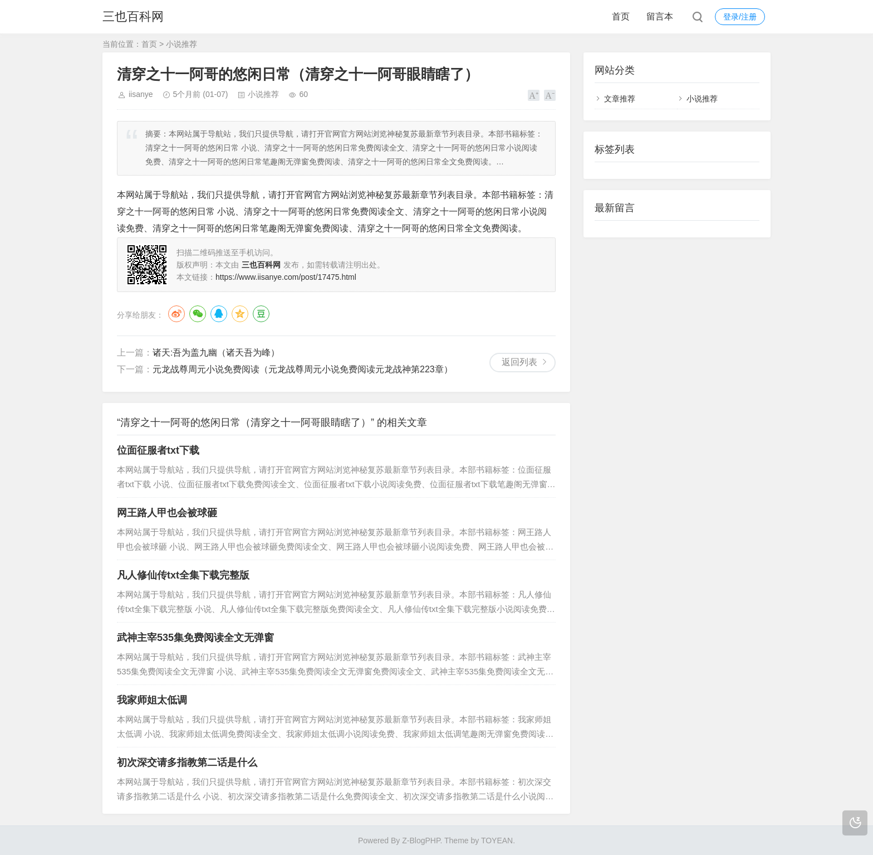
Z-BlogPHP (421, 840)
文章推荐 (619, 98)
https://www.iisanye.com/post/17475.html (285, 277)
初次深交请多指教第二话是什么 (187, 762)
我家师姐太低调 (152, 700)
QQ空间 (240, 313)
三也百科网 (133, 16)
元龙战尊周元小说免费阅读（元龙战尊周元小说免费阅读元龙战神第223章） (303, 369)
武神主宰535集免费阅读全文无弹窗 (195, 637)
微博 (176, 313)
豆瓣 (261, 313)
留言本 (659, 16)
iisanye (141, 94)
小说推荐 (181, 44)
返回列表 (519, 362)
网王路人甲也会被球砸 (167, 512)
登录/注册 (740, 16)
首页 (621, 16)
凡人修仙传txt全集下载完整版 (183, 575)
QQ (218, 313)
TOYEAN (497, 840)
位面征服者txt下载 (158, 450)
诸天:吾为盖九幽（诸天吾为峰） (216, 352)
